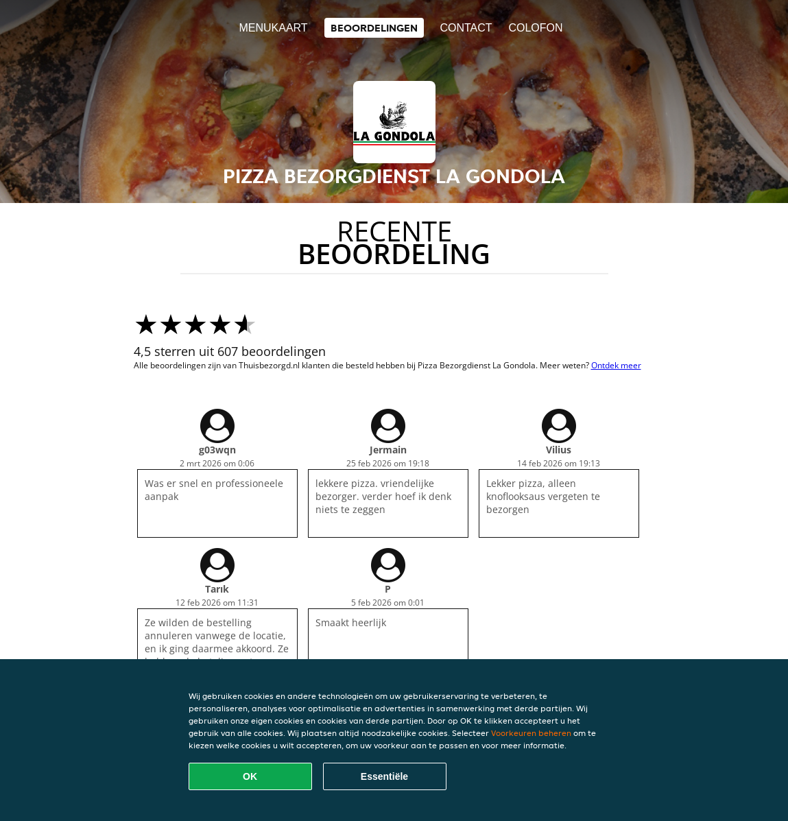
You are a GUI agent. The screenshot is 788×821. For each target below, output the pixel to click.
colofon (535, 28)
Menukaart (273, 28)
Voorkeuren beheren (531, 733)
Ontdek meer (616, 365)
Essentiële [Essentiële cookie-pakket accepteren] (384, 776)
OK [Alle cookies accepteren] (250, 776)
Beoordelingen (374, 28)
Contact (466, 28)
